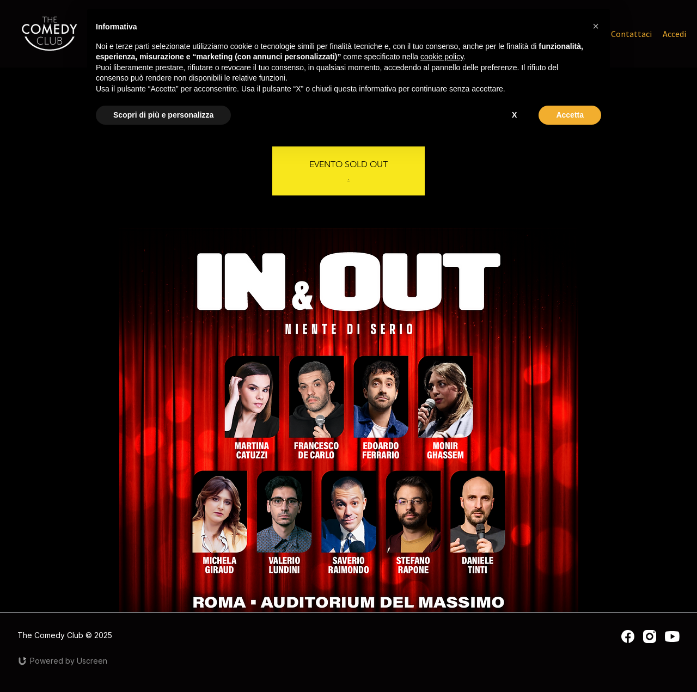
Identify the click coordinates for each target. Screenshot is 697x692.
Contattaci (631, 33)
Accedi (674, 33)
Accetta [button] (570, 115)
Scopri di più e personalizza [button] (163, 115)
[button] (595, 26)
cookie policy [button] (441, 56)
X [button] (514, 115)
